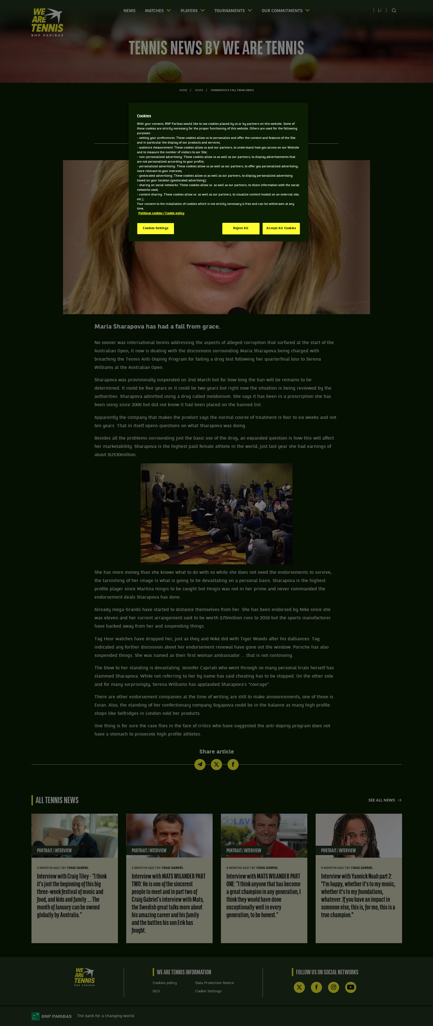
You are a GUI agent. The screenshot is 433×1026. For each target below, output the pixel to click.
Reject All (241, 228)
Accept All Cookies (281, 228)
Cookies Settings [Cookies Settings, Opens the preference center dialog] (155, 228)
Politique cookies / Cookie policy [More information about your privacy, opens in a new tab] (161, 213)
